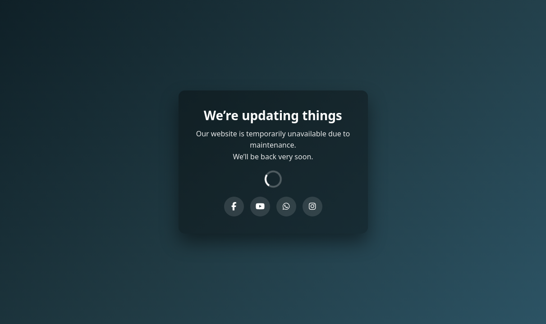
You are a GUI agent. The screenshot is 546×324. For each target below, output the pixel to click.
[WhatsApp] (286, 206)
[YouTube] (260, 206)
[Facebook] (234, 206)
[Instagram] (312, 206)
